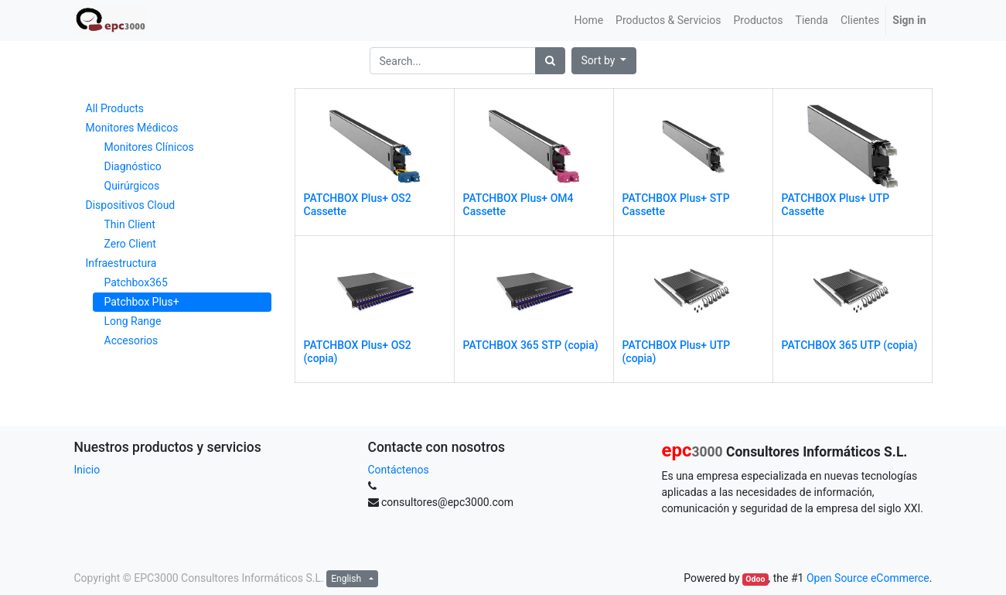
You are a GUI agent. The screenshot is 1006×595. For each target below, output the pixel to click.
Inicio (87, 469)
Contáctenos (398, 469)
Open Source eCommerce (868, 578)
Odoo (755, 579)
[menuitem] (588, 20)
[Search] (550, 60)
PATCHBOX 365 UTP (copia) (850, 345)
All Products (115, 108)
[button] (604, 60)
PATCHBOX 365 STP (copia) (530, 345)
